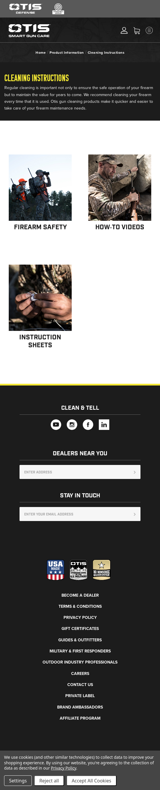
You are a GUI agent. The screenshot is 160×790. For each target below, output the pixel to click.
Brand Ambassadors (80, 707)
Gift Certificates (80, 628)
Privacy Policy (80, 617)
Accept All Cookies (91, 780)
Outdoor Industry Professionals (80, 662)
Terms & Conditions (80, 606)
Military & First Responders (80, 651)
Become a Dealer (80, 595)
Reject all (49, 780)
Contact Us (80, 684)
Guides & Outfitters (80, 640)
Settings (18, 780)
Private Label (80, 695)
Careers (80, 673)
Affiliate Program (80, 718)
